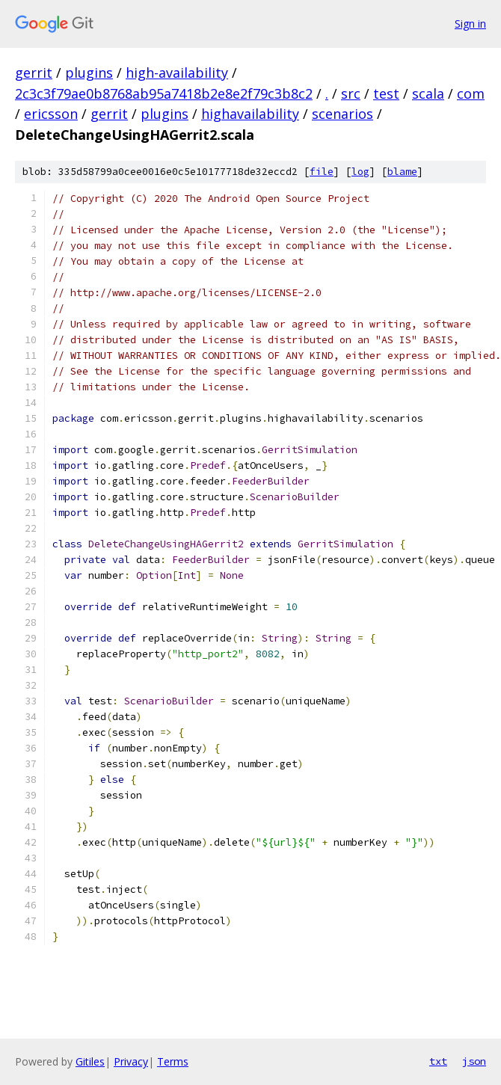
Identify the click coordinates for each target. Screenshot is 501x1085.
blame (402, 171)
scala (428, 93)
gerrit (33, 73)
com (471, 93)
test (386, 93)
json (474, 1061)
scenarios (342, 114)
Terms (172, 1061)
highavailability (250, 114)
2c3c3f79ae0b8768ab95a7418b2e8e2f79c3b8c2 (164, 93)
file (322, 171)
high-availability (177, 73)
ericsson (51, 114)
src (350, 93)
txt (438, 1061)
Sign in (470, 23)
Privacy (131, 1061)
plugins (89, 73)
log (360, 171)
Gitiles (90, 1061)
